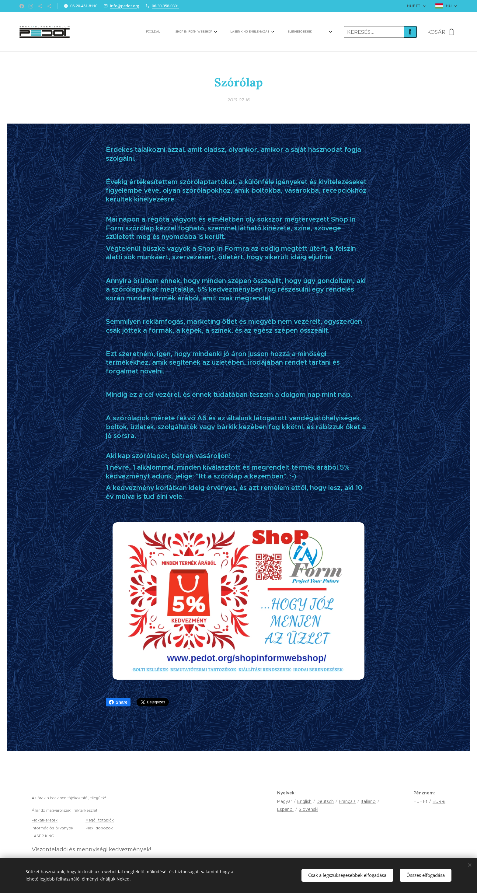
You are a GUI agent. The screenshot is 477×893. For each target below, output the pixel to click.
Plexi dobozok (99, 828)
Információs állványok (53, 828)
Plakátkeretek (44, 820)
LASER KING (43, 836)
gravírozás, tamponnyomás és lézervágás (95, 836)
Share (118, 702)
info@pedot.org (124, 6)
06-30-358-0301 (165, 6)
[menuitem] (141, 32)
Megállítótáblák (99, 820)
